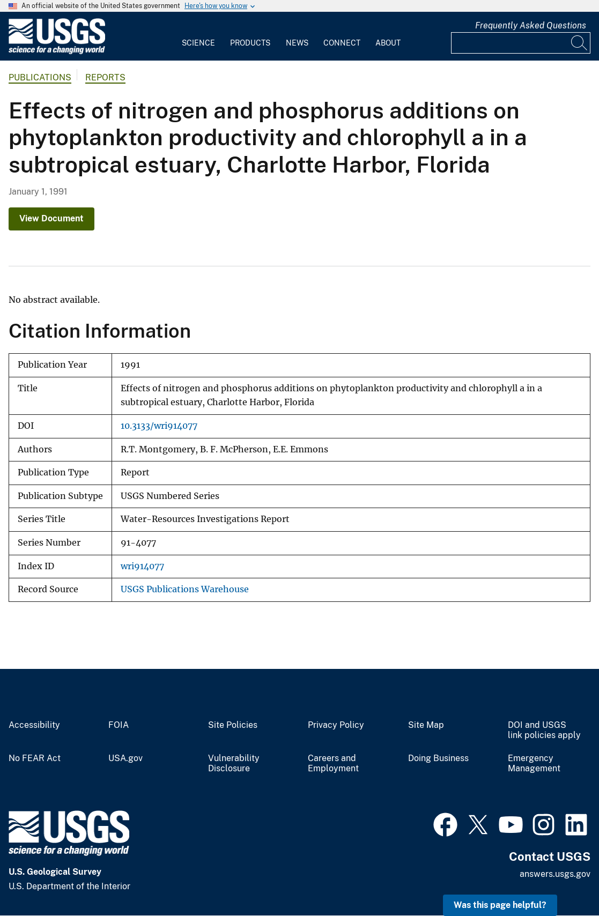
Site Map (426, 725)
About (388, 43)
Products (250, 43)
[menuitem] (198, 36)
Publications (40, 77)
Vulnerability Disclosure (234, 763)
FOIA (118, 725)
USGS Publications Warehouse (185, 589)
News (297, 43)
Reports (105, 77)
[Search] (579, 43)
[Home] (57, 52)
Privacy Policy (336, 725)
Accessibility (34, 725)
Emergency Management (534, 763)
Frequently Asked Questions (530, 25)
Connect (341, 43)
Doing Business (438, 758)
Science (198, 43)
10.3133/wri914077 (159, 426)
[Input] (520, 43)
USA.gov (125, 758)
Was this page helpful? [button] (500, 905)
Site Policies (232, 725)
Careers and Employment (333, 763)
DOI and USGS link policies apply (544, 730)
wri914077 (142, 566)
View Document (51, 218)
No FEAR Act (35, 758)
